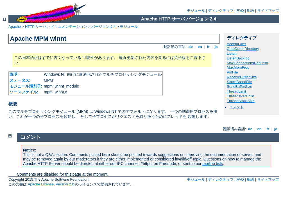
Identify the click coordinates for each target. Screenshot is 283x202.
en (200, 47)
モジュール (196, 10)
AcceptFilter (236, 44)
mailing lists (213, 163)
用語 (250, 10)
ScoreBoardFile (239, 82)
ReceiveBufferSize (242, 77)
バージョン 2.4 (103, 26)
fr (208, 47)
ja (216, 47)
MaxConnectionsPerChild (247, 63)
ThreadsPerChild (240, 96)
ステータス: (20, 80)
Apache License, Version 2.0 (51, 184)
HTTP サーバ (35, 26)
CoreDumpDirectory (243, 49)
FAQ (240, 10)
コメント (236, 107)
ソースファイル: (24, 92)
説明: (14, 74)
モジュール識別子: (26, 86)
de (190, 47)
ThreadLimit (236, 91)
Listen (232, 53)
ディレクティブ (221, 10)
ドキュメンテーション (69, 26)
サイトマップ (268, 10)
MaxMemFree (238, 67)
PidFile (232, 72)
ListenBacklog (238, 58)
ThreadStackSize (241, 101)
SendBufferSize (239, 86)
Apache (14, 26)
